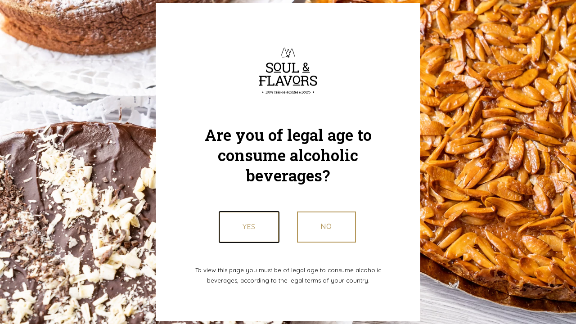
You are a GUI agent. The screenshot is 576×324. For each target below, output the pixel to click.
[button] (326, 227)
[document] (288, 162)
